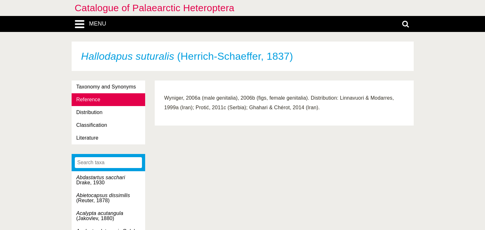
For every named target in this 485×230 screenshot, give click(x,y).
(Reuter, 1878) (103, 198)
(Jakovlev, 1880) (99, 216)
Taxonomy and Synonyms (106, 86)
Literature (87, 138)
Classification (91, 125)
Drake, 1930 (100, 180)
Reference (88, 99)
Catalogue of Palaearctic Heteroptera (154, 8)
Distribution (89, 112)
